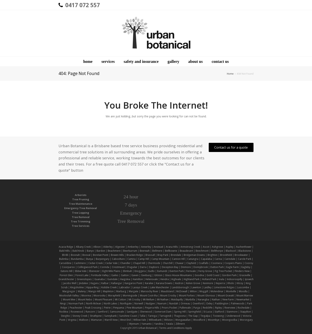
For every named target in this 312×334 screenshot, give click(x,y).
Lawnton (196, 287)
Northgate (126, 303)
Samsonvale (117, 311)
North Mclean (93, 303)
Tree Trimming (80, 221)
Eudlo (151, 271)
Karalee (149, 283)
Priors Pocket (169, 307)
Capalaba (206, 259)
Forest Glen (66, 275)
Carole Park (244, 259)
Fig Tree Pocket (223, 271)
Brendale (176, 255)
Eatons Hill (66, 271)
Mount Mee (69, 299)
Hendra (164, 279)
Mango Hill (94, 291)
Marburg (121, 291)
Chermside (154, 263)
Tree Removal (81, 217)
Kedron (179, 283)
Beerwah (145, 250)
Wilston (168, 319)
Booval (86, 255)
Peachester (76, 307)
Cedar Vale (111, 263)
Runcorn (90, 311)
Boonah (75, 255)
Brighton (212, 255)
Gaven (134, 275)
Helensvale (151, 279)
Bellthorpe (217, 250)
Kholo (230, 283)
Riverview (229, 307)
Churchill (168, 263)
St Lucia (207, 311)
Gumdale (112, 279)
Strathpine (96, 315)
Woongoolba (229, 319)
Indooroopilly (234, 279)
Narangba (203, 299)
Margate (133, 291)
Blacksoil (231, 250)
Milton (193, 291)
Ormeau (185, 303)
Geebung (146, 275)
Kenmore (208, 283)
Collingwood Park (87, 267)
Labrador (124, 287)
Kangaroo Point (133, 283)
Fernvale (191, 271)
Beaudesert (186, 250)
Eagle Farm (232, 267)
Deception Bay (170, 267)
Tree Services (80, 226)
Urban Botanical (147, 328)
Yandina (158, 323)
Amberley (133, 246)
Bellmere (157, 250)
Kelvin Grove (193, 283)
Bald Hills (64, 250)
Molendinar (217, 291)
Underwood (233, 315)
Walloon (83, 319)
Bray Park (162, 255)
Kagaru (95, 283)
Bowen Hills (117, 255)
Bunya (89, 259)
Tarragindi (165, 315)
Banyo (90, 250)
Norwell (138, 303)
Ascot (206, 246)
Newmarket (242, 299)
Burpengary (102, 259)
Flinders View (242, 271)
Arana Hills (172, 246)
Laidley (208, 287)
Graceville (244, 275)
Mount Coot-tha (149, 295)
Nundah (173, 303)
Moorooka (99, 295)
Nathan (216, 299)
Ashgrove (217, 246)
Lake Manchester (159, 287)
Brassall (150, 255)
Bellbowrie (171, 250)
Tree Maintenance (80, 203)
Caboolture (118, 259)
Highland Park (191, 279)
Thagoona (180, 315)
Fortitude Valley (100, 275)
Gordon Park (229, 275)
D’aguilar (132, 267)
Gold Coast (213, 275)
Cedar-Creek (95, 263)
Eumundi (162, 271)
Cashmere (80, 263)
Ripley (218, 307)
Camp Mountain (160, 259)
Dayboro (154, 267)
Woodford (199, 319)
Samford (102, 311)
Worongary (246, 319)
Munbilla (190, 299)
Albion (97, 246)
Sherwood (146, 311)
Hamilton (138, 279)
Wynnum (134, 323)
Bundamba (77, 259)
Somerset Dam (163, 311)
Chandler (125, 263)
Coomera (216, 263)
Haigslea (125, 279)
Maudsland (167, 291)
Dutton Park (217, 267)
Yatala (169, 323)
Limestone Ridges (224, 287)
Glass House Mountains (178, 275)
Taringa (152, 315)
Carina (218, 259)
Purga (196, 307)
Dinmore (186, 267)
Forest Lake (82, 275)
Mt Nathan (163, 299)
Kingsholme (77, 287)
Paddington (221, 303)
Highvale (176, 279)
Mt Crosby (134, 299)
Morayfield (114, 295)
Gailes (114, 275)
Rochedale (244, 307)
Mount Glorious (206, 295)
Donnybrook (200, 267)
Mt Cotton (120, 299)
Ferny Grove (205, 271)
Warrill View (111, 319)
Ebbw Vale (81, 271)
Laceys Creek (140, 287)
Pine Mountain (134, 307)
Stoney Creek (79, 315)
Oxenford (198, 303)
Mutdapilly (177, 299)
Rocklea (63, 311)
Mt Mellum (148, 299)
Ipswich (249, 279)
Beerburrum (130, 250)
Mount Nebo (85, 299)
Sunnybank (110, 315)
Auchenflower (244, 246)
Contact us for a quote (231, 147)
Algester (120, 246)
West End (125, 319)
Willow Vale (139, 319)
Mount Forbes (187, 295)
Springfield (194, 311)
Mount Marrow (244, 295)
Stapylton (245, 311)
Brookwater (241, 255)
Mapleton (108, 291)
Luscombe (243, 287)
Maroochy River (149, 291)
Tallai (142, 315)
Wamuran (96, 319)
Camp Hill (143, 259)
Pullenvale (185, 307)
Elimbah (127, 271)
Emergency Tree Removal (80, 208)
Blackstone (244, 250)
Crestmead (118, 267)
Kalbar (105, 283)
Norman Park (75, 303)
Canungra (192, 259)
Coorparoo (68, 267)
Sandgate (132, 311)
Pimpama (118, 307)
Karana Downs (164, 283)
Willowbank (155, 319)
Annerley (146, 246)
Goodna (199, 275)
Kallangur (116, 283)
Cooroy (249, 263)
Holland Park (209, 279)
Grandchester (66, 279)
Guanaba (99, 279)
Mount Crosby (168, 295)
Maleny (82, 291)
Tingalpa (205, 315)
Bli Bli (65, 255)
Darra (143, 267)
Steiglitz (65, 315)
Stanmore (232, 311)
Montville (231, 291)
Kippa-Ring (92, 287)
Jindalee (83, 283)
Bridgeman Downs (194, 255)
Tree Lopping (80, 212)
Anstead (158, 246)
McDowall (181, 291)
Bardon (101, 250)
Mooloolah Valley (69, 295)
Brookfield (226, 255)
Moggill (203, 291)
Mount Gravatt (226, 295)
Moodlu (243, 291)
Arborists (80, 195)
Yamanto (146, 323)
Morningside (130, 295)
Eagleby (245, 267)
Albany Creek (83, 246)
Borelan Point (100, 255)
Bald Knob (78, 250)
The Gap (193, 315)
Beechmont (202, 250)
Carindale (229, 259)
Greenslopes (84, 279)
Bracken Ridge (135, 255)
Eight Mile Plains (111, 271)
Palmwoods (238, 303)
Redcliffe (208, 307)
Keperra (220, 283)
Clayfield (191, 263)
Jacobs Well (69, 283)
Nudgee (150, 303)
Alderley (108, 246)
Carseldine (65, 263)
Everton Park (177, 271)
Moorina (86, 295)
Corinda (104, 267)
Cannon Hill (178, 259)
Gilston (158, 275)
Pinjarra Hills (152, 307)
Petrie (107, 307)
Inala (221, 279)
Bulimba (63, 259)
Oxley (209, 303)
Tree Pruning (80, 199)
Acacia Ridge (66, 246)
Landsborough (180, 287)
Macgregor (68, 291)
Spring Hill (180, 311)
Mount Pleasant (103, 299)
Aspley (229, 246)
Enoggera (140, 271)
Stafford (219, 311)
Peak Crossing (93, 307)
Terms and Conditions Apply (175, 328)
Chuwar (179, 263)
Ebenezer (94, 271)
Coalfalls (204, 263)
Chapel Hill (139, 263)
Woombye (213, 319)
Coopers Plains (233, 263)
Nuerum (162, 303)
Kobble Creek (109, 287)
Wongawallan (183, 319)
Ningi (63, 303)
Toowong (218, 315)
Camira (131, 259)
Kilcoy (240, 283)
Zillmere (180, 323)
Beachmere (114, 250)
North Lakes (110, 303)
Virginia (72, 319)
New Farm (228, 299)
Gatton (125, 275)
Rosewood (77, 311)
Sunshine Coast (128, 315)
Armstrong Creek (190, 246)
